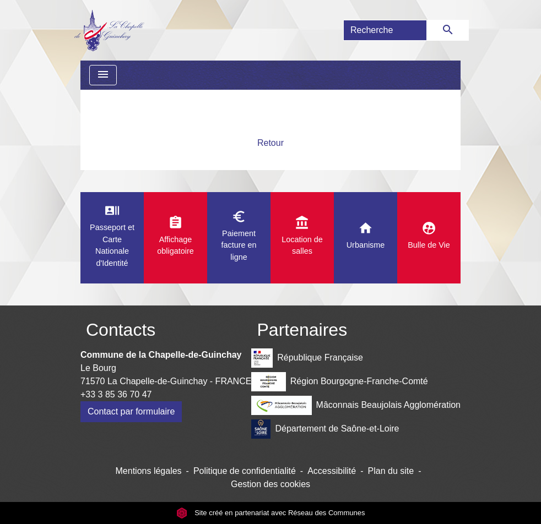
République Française (307, 358)
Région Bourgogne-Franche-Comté (339, 381)
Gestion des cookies (270, 484)
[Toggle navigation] (103, 75)
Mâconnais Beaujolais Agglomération (356, 405)
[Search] (385, 30)
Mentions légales (149, 471)
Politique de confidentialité (244, 471)
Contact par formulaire (131, 411)
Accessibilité (331, 471)
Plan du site (391, 471)
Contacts (120, 330)
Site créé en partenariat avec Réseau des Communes (270, 513)
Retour (270, 143)
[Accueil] (108, 30)
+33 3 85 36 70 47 (116, 394)
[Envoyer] (448, 30)
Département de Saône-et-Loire (325, 429)
